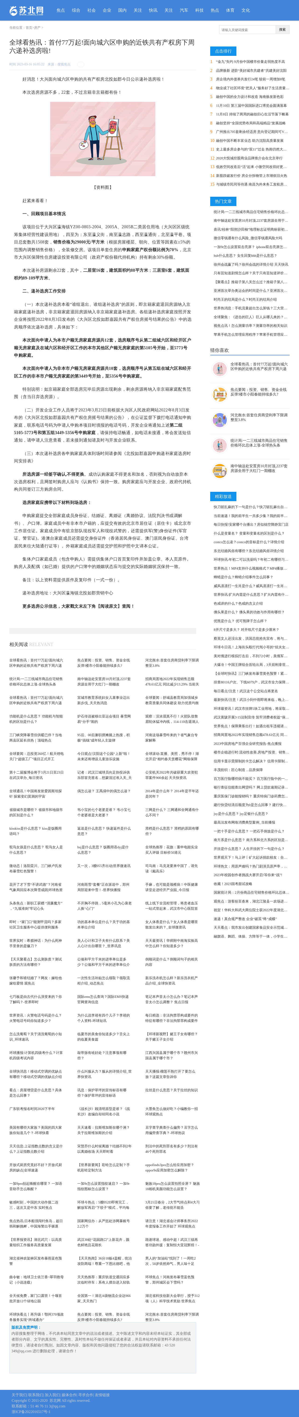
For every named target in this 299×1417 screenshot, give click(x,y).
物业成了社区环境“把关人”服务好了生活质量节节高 (256, 88)
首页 (29, 27)
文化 (246, 10)
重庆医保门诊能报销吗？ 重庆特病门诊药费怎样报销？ (256, 796)
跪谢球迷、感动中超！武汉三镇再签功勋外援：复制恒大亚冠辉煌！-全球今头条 (172, 1245)
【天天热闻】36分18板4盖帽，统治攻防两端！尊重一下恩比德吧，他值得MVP (104, 1263)
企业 (107, 10)
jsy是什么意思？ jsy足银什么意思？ (241, 814)
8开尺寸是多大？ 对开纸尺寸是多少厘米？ (246, 630)
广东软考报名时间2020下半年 (32, 1109)
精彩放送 (223, 496)
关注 (138, 10)
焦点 (61, 10)
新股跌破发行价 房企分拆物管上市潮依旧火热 (251, 176)
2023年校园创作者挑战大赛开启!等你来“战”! (248, 875)
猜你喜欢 (219, 350)
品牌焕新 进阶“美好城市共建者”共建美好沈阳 (251, 70)
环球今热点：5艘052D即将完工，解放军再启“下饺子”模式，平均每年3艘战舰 (103, 1207)
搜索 (282, 29)
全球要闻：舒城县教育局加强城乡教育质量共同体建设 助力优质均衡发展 (172, 703)
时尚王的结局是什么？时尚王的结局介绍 (245, 299)
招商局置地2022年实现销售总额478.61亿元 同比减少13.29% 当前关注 (172, 684)
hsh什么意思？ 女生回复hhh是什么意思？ (245, 255)
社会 (91, 10)
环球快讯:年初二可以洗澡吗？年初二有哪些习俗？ (253, 559)
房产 (37, 27)
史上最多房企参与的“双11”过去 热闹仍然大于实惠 (255, 149)
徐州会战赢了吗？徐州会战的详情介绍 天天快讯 (251, 264)
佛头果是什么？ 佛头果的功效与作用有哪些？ (249, 612)
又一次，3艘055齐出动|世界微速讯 (104, 866)
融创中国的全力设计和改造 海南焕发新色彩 (250, 97)
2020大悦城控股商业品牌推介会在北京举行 (249, 158)
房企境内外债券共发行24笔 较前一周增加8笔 (250, 79)
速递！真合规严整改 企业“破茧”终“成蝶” (245, 919)
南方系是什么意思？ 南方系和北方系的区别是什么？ (254, 840)
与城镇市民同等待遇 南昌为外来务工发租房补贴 (253, 184)
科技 (199, 10)
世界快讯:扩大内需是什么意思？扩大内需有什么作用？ (256, 594)
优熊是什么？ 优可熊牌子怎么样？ (240, 621)
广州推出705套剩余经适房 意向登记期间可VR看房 (255, 132)
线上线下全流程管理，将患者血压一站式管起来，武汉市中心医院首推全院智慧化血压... (171, 908)
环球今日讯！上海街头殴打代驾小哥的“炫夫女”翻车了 (255, 647)
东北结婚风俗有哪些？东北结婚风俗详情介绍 (249, 551)
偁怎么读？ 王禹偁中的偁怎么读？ (104, 791)
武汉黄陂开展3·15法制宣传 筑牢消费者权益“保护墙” (254, 717)
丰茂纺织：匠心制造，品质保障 (238, 770)
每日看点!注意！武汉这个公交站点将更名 (246, 691)
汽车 (184, 10)
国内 (122, 10)
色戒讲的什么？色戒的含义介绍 (238, 603)
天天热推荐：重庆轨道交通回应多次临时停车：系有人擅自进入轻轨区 (103, 1282)
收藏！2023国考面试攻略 (233, 884)
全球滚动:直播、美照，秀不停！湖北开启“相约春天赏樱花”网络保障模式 (172, 759)
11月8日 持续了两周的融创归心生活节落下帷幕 (252, 114)
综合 (76, 10)
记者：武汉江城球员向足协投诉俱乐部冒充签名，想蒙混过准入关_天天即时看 (104, 778)
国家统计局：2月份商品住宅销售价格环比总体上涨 (253, 892)
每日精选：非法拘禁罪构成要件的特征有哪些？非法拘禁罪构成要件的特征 (171, 1021)
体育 (230, 10)
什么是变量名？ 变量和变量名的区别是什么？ (249, 533)
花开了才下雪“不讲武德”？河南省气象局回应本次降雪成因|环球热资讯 (36, 890)
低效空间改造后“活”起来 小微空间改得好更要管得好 (256, 167)
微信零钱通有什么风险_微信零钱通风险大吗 (248, 238)
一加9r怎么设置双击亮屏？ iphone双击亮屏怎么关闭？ (255, 247)
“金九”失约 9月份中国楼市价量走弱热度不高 (250, 62)
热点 (215, 10)
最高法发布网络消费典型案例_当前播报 (244, 822)
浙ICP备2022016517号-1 (31, 1412)
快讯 (153, 10)
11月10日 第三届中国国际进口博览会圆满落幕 (251, 105)
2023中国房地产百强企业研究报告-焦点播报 (247, 744)
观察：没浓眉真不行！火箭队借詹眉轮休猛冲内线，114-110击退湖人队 (172, 721)
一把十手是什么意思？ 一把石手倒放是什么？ (249, 831)
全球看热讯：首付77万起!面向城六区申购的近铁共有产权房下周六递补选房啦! (36, 665)
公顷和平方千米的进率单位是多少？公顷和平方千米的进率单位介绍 (103, 964)
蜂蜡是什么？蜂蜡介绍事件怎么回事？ (243, 577)
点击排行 (223, 51)
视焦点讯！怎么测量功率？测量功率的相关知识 (250, 326)
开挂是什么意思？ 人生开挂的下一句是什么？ (249, 849)
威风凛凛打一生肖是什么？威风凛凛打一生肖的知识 (254, 586)
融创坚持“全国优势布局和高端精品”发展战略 (251, 123)
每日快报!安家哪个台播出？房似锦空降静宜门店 (251, 524)
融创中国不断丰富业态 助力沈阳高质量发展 (250, 141)
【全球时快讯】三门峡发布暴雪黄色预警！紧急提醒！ (256, 673)
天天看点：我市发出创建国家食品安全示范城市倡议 (254, 927)
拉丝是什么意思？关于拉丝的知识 (171, 1090)
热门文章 (223, 201)
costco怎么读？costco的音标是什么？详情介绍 (249, 542)
